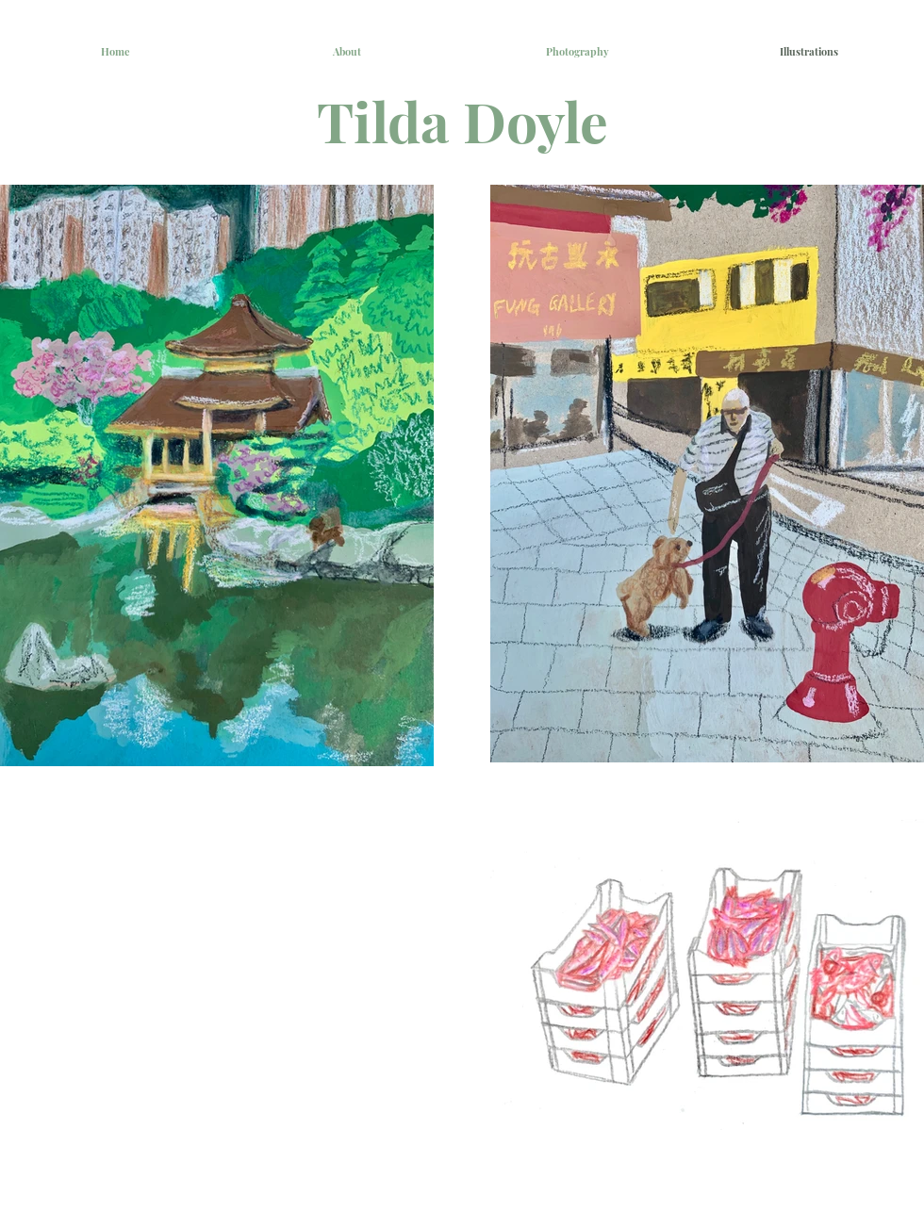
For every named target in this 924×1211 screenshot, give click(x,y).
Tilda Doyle (462, 120)
